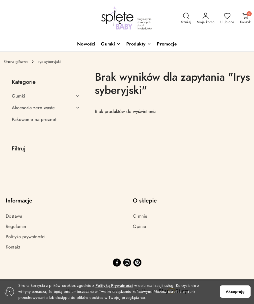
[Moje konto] (206, 18)
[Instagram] (127, 263)
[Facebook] (117, 263)
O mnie (140, 216)
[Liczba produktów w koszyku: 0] (245, 18)
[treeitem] (46, 96)
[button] (111, 44)
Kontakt (13, 247)
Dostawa (14, 216)
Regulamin (16, 226)
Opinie (139, 226)
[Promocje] (167, 44)
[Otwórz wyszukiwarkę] (186, 18)
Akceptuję (235, 291)
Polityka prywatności (25, 237)
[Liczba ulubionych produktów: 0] (227, 18)
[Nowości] (86, 44)
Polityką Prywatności (114, 285)
